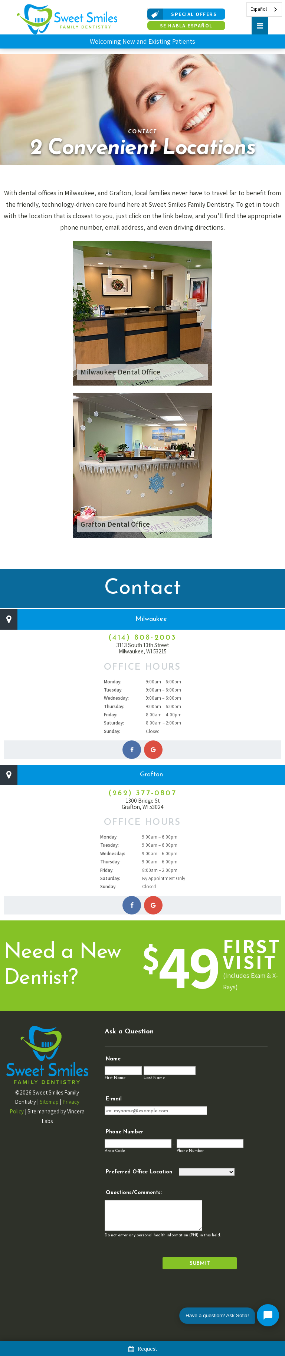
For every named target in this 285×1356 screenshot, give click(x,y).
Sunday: (112, 731)
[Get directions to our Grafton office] (153, 905)
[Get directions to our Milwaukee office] (153, 749)
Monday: (112, 682)
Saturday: (114, 723)
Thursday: (114, 706)
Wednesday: (116, 698)
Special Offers (182, 14)
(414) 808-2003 (142, 638)
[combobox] (264, 9)
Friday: (110, 715)
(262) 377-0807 (142, 793)
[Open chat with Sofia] (268, 1315)
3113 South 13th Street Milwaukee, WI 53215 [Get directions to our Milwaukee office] (143, 648)
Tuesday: (113, 690)
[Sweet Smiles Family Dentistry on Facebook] (131, 749)
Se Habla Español (186, 25)
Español (258, 9)
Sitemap (49, 1101)
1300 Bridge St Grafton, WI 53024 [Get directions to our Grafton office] (143, 804)
